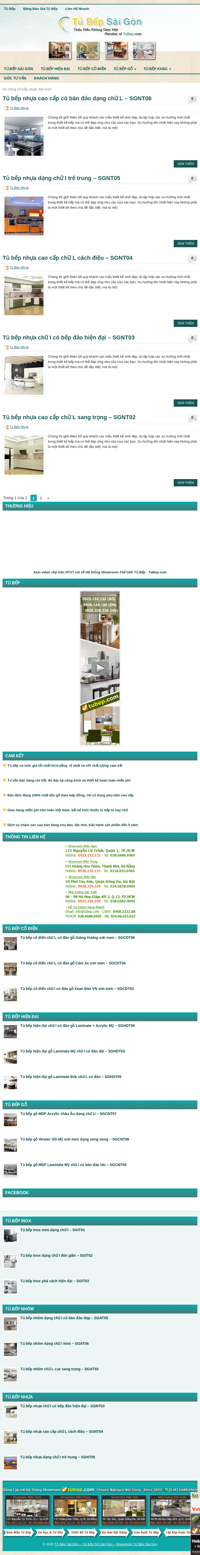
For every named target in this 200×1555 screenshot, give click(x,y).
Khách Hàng (46, 78)
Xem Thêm (185, 164)
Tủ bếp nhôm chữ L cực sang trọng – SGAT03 (59, 1369)
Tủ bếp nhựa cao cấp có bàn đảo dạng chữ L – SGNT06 (77, 98)
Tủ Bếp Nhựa (19, 108)
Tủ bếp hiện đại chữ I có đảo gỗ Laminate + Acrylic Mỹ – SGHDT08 (77, 1026)
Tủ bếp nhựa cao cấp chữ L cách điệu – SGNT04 (68, 258)
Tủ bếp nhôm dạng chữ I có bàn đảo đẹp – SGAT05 (64, 1318)
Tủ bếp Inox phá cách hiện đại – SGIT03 (54, 1281)
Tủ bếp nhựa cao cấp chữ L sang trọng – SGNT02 (69, 417)
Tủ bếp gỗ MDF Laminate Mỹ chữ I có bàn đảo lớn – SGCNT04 (73, 1165)
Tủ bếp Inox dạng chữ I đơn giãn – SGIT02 (56, 1255)
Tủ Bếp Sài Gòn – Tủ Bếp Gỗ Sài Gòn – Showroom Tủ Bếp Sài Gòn (105, 1544)
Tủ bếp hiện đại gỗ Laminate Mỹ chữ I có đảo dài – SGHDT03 (72, 1051)
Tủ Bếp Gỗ (127, 67)
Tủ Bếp (9, 9)
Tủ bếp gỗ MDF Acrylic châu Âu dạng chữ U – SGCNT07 (68, 1114)
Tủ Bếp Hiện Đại (55, 69)
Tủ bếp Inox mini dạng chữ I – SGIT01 (52, 1230)
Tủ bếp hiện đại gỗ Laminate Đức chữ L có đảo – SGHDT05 (70, 1077)
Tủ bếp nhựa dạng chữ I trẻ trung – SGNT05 (61, 178)
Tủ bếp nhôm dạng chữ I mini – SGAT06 (54, 1343)
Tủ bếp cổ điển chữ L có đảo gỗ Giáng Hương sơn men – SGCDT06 (77, 938)
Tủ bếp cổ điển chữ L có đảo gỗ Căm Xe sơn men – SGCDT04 (73, 963)
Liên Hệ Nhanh (77, 9)
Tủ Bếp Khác (158, 67)
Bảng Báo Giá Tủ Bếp (40, 9)
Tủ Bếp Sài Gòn (18, 69)
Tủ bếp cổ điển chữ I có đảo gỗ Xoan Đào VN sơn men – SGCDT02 (77, 989)
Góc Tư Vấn (15, 78)
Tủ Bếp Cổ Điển (92, 69)
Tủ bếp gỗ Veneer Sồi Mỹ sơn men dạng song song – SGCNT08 (74, 1139)
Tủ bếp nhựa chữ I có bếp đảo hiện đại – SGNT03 (69, 337)
